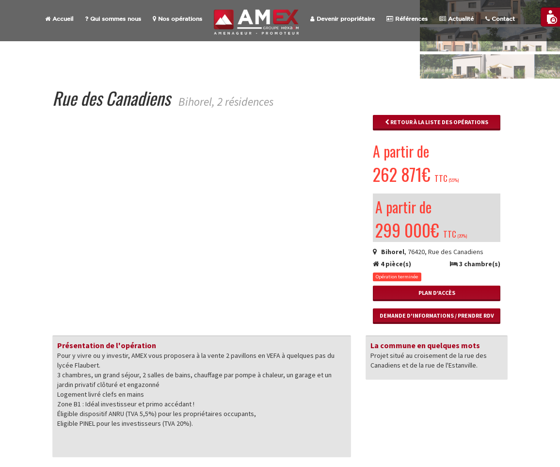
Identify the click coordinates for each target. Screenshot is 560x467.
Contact (500, 19)
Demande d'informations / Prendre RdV (437, 315)
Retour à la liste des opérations (436, 122)
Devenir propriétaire (342, 19)
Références (407, 19)
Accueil (59, 19)
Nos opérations (177, 19)
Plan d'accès (436, 292)
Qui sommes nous (113, 19)
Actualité (456, 19)
